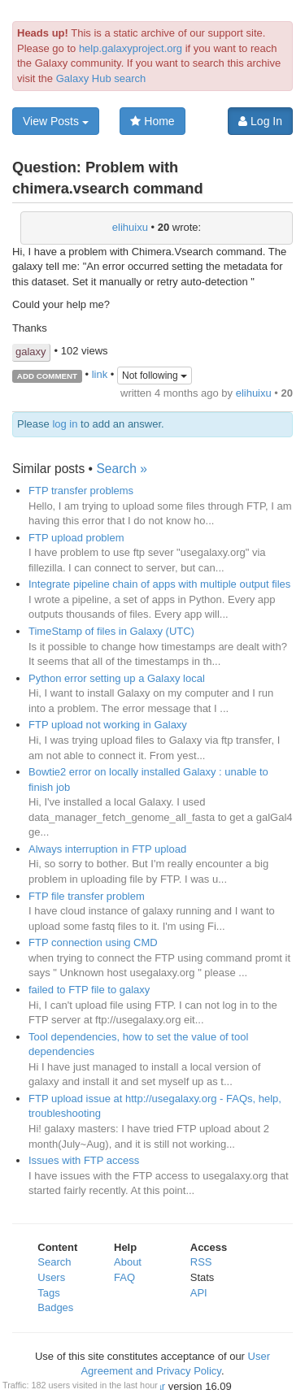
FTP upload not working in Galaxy (107, 725)
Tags (48, 1293)
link (100, 375)
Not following (154, 375)
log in (64, 424)
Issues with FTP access (83, 1160)
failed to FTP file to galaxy (89, 990)
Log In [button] (260, 121)
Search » (121, 469)
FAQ (124, 1277)
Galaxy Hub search (101, 78)
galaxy (30, 351)
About (128, 1262)
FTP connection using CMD (93, 942)
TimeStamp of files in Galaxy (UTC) (111, 631)
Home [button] (152, 121)
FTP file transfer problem (86, 896)
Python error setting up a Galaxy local (116, 678)
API (198, 1293)
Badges (55, 1307)
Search (54, 1262)
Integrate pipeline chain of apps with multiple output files (159, 584)
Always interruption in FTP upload (107, 849)
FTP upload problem (76, 538)
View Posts (56, 121)
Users (51, 1277)
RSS (201, 1262)
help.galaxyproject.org (130, 48)
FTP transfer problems (80, 490)
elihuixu (130, 227)
